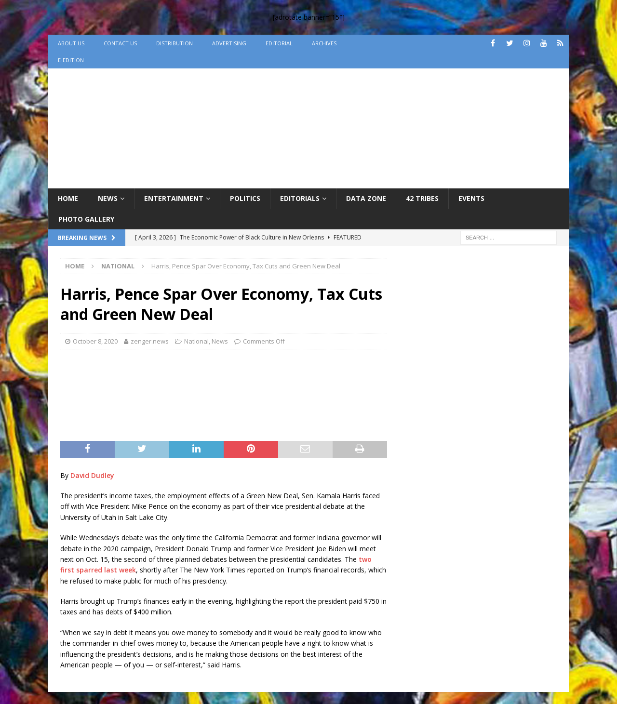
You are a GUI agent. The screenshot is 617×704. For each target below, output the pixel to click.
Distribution (174, 43)
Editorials (300, 198)
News (108, 198)
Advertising (229, 43)
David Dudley (92, 475)
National (196, 341)
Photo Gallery (86, 219)
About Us (71, 43)
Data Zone (366, 198)
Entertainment (173, 198)
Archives (324, 43)
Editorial (279, 43)
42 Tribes (422, 198)
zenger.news (150, 341)
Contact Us (120, 43)
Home (68, 198)
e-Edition (71, 60)
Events (471, 198)
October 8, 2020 (95, 341)
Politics (245, 198)
